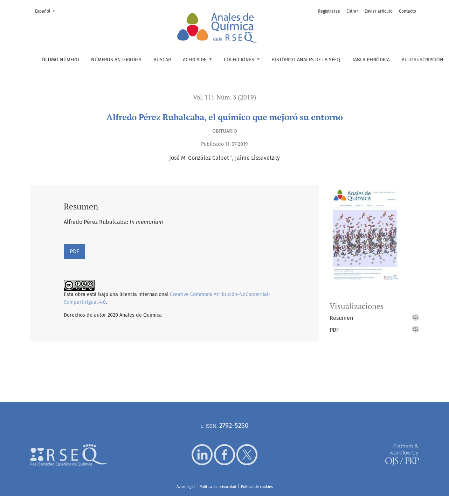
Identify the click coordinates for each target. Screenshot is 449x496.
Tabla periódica (371, 60)
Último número (60, 60)
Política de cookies (257, 486)
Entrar (352, 11)
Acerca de (195, 60)
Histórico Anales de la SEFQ (305, 60)
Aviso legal (186, 486)
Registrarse (329, 11)
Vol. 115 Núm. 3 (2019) (224, 97)
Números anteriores (116, 60)
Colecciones (240, 60)
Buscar (162, 60)
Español (47, 11)
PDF (74, 251)
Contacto (407, 11)
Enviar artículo (379, 11)
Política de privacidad (218, 486)
